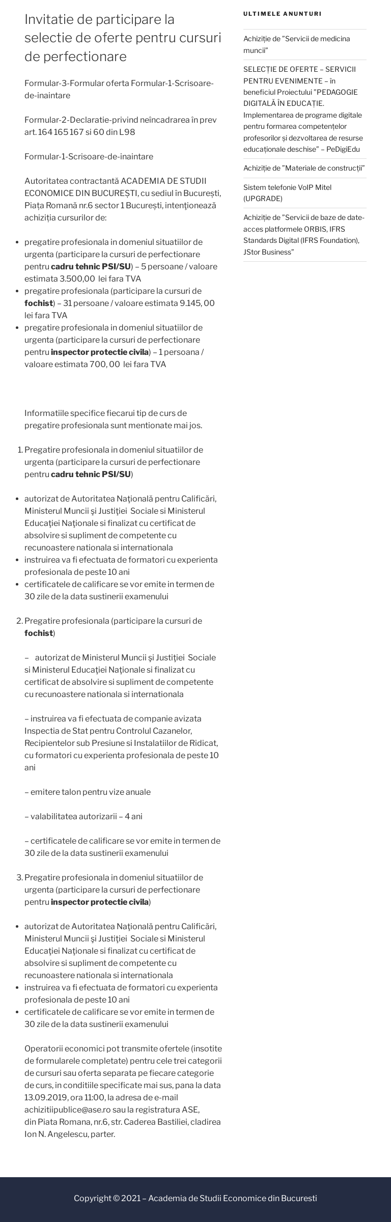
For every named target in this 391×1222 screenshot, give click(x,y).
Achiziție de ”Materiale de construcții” (304, 167)
